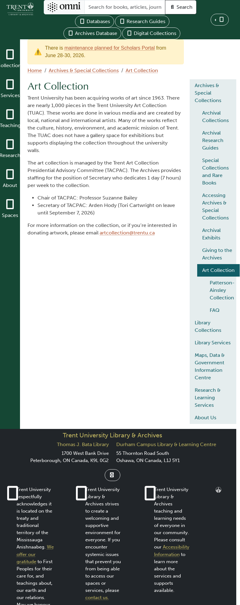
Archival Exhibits (211, 234)
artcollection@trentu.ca (127, 233)
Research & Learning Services (208, 397)
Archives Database (92, 33)
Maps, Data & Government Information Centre (210, 366)
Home (35, 70)
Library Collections (208, 326)
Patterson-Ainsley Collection (222, 290)
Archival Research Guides (212, 140)
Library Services (213, 343)
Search (180, 7)
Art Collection (142, 70)
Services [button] (10, 95)
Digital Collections (151, 33)
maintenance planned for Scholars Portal (109, 48)
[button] (220, 20)
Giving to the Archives (217, 254)
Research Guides (142, 21)
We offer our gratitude (35, 554)
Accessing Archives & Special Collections (215, 206)
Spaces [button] (10, 215)
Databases (94, 21)
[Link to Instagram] (112, 475)
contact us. (97, 597)
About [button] (10, 185)
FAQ (214, 310)
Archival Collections (215, 116)
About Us (205, 418)
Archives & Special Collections (84, 70)
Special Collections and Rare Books (215, 171)
